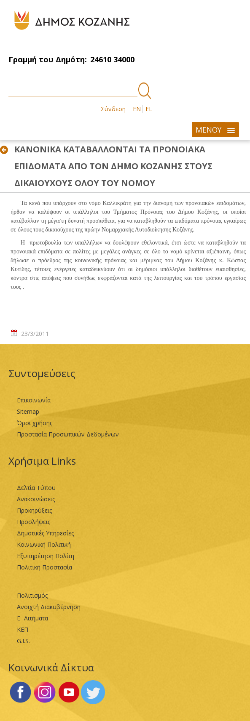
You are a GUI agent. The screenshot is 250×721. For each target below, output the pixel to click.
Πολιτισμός (32, 595)
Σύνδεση (113, 109)
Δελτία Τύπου (36, 488)
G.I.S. (23, 641)
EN (137, 109)
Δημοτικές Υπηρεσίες (45, 533)
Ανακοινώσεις (36, 499)
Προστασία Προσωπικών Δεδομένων (68, 434)
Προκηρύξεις (34, 510)
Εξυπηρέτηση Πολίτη (45, 556)
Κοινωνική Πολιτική (44, 544)
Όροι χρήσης (34, 423)
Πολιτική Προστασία (44, 567)
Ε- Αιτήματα (32, 618)
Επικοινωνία (34, 400)
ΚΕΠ (22, 629)
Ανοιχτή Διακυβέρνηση (49, 607)
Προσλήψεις (33, 522)
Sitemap (28, 411)
